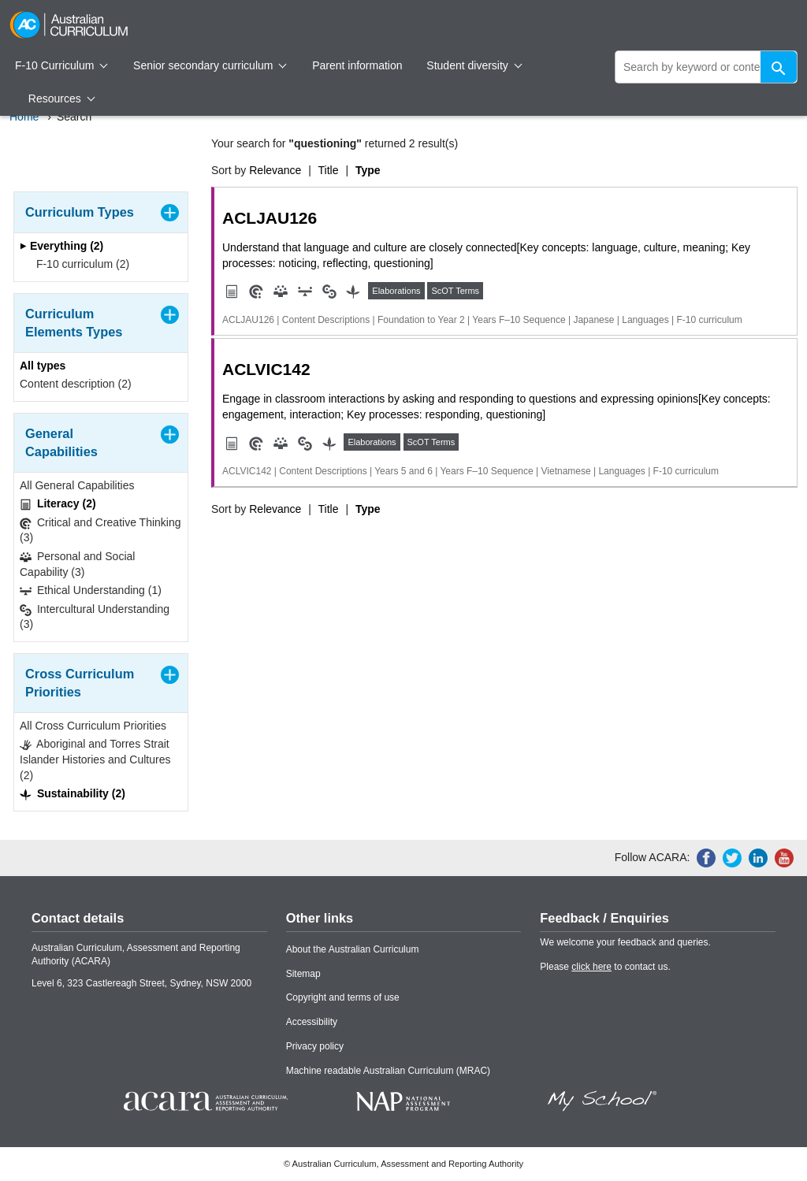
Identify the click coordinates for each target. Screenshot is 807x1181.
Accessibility (311, 1021)
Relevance (275, 170)
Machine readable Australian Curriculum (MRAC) (388, 1070)
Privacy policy (315, 1046)
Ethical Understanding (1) (91, 590)
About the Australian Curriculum (352, 949)
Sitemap (303, 973)
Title (328, 170)
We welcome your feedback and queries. (625, 942)
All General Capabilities (77, 485)
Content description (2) (76, 383)
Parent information (357, 65)
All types (42, 365)
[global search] (706, 67)
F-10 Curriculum (61, 65)
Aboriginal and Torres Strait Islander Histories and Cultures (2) (95, 759)
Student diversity (474, 65)
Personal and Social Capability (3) (77, 564)
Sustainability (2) (72, 793)
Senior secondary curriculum (210, 65)
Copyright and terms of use (343, 997)
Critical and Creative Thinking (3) (100, 530)
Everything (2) (61, 246)
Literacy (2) (58, 504)
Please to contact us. (605, 966)
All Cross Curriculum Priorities (93, 725)
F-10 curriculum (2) (77, 264)
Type (368, 170)
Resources (61, 98)
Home (24, 116)
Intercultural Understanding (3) (94, 617)
